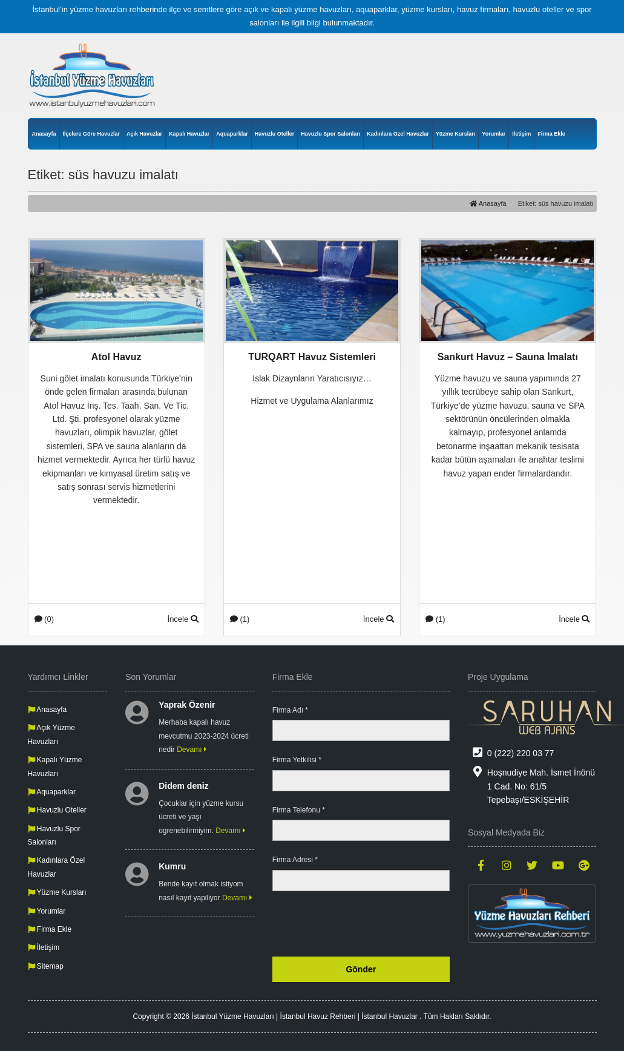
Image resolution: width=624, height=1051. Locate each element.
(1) (240, 619)
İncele (183, 619)
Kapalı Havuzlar (189, 134)
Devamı (192, 749)
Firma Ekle (551, 134)
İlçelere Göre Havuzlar (91, 134)
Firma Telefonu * (298, 810)
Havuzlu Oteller (275, 134)
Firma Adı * (290, 710)
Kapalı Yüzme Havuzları (55, 766)
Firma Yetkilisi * (296, 760)
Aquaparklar (232, 134)
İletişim (521, 134)
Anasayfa (44, 134)
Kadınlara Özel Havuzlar (398, 134)
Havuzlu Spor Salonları (330, 134)
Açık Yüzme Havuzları (51, 734)
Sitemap (46, 966)
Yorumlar (493, 134)
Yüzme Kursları (456, 134)
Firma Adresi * (295, 859)
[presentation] (358, 923)
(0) (44, 619)
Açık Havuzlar (144, 134)
